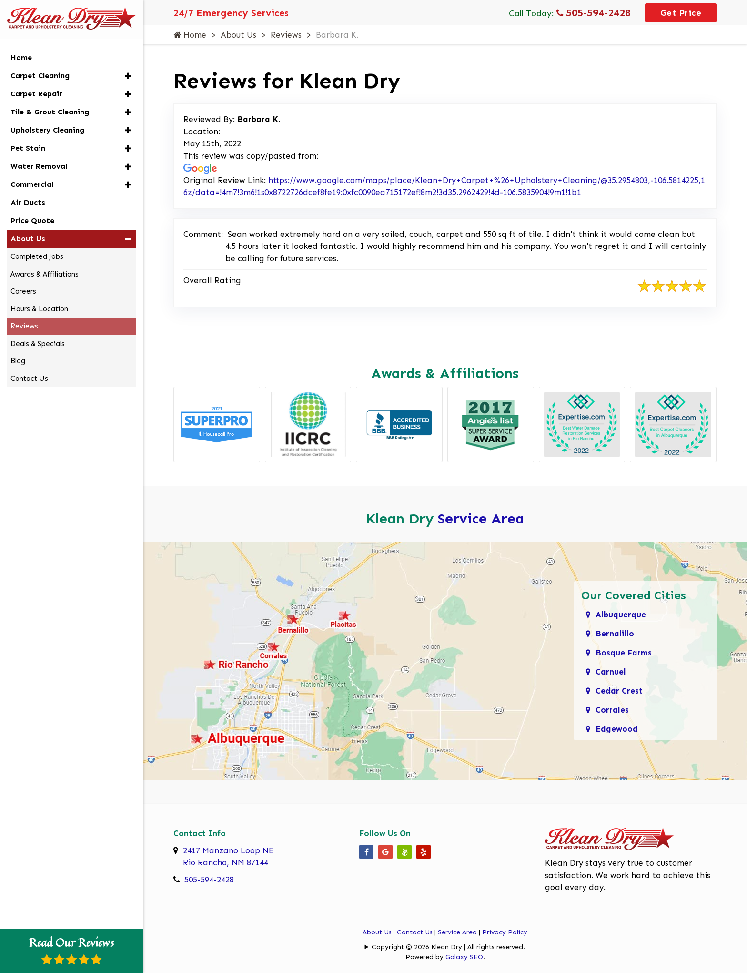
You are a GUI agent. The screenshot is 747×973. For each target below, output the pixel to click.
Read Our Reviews (71, 949)
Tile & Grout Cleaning (49, 111)
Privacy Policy (504, 932)
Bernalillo (615, 633)
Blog (17, 361)
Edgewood (617, 729)
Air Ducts (27, 202)
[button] (128, 76)
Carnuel (611, 671)
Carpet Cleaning (40, 75)
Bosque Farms (624, 652)
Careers (23, 291)
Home (189, 35)
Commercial (31, 184)
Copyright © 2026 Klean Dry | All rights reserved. (448, 947)
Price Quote (32, 220)
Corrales (612, 710)
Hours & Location (39, 309)
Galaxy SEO (464, 957)
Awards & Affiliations (44, 274)
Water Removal (38, 166)
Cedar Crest (619, 691)
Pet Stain (27, 148)
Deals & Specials (37, 343)
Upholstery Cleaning (47, 129)
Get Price (681, 13)
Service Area (481, 518)
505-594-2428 (593, 12)
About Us (238, 35)
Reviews (286, 35)
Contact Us (415, 932)
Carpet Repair (36, 93)
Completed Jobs (36, 256)
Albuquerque (621, 614)
